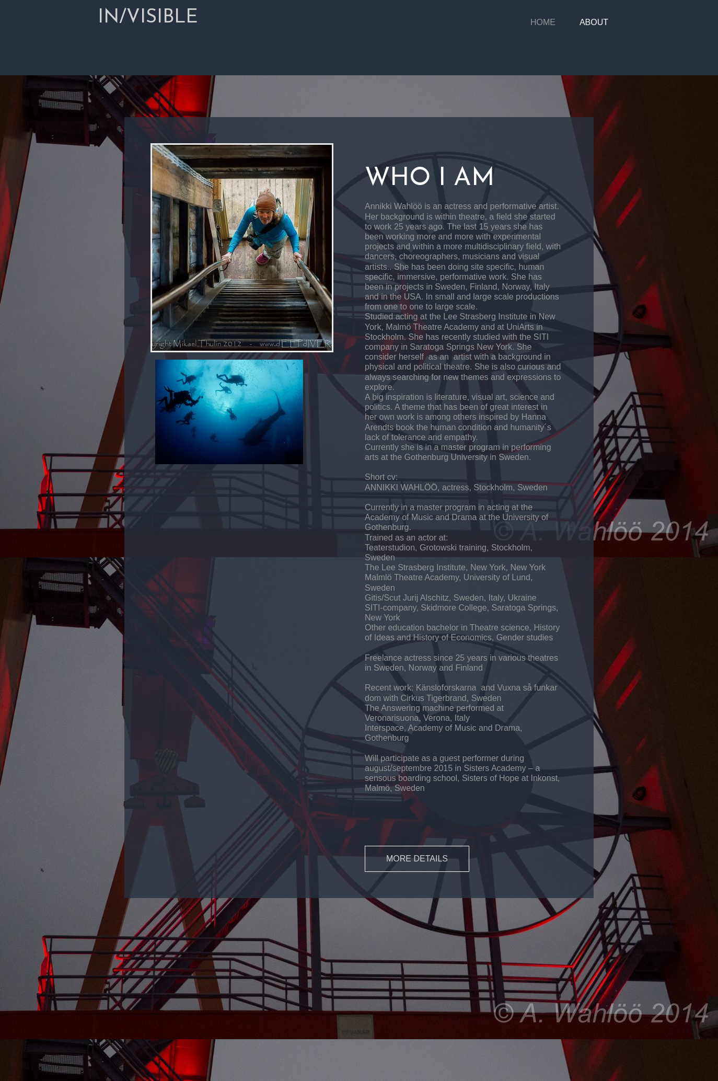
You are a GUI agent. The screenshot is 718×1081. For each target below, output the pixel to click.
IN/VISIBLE (148, 17)
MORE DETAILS (417, 858)
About (594, 22)
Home (542, 22)
